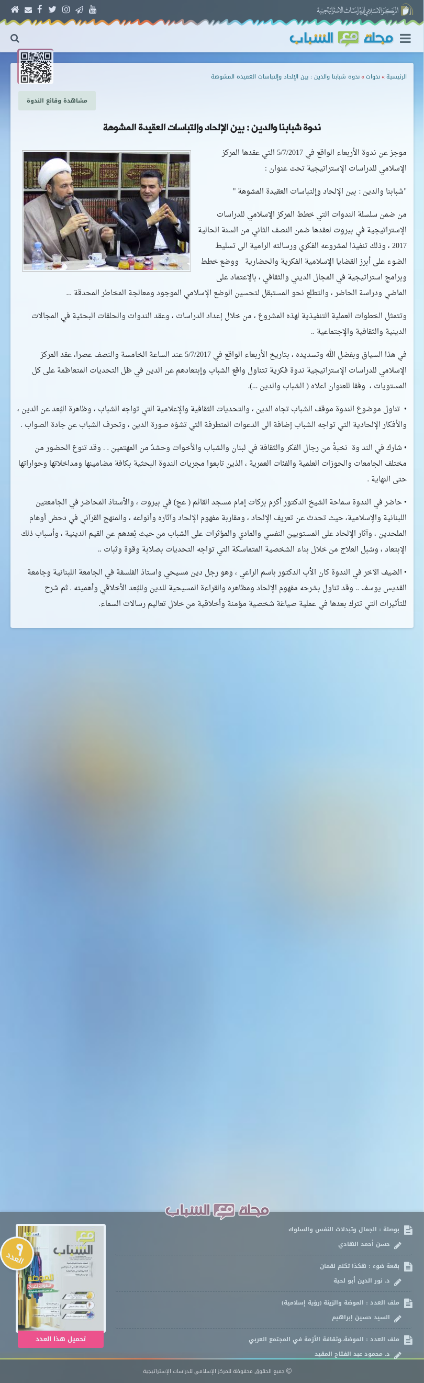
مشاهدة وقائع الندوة (57, 100)
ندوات (373, 76)
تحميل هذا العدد (61, 1339)
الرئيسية (396, 76)
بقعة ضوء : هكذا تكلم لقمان (263, 1273)
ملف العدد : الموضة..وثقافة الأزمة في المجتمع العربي (263, 1346)
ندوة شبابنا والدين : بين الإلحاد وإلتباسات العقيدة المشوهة (285, 76)
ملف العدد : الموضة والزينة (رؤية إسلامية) (263, 1310)
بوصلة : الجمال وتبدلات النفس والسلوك (263, 1237)
